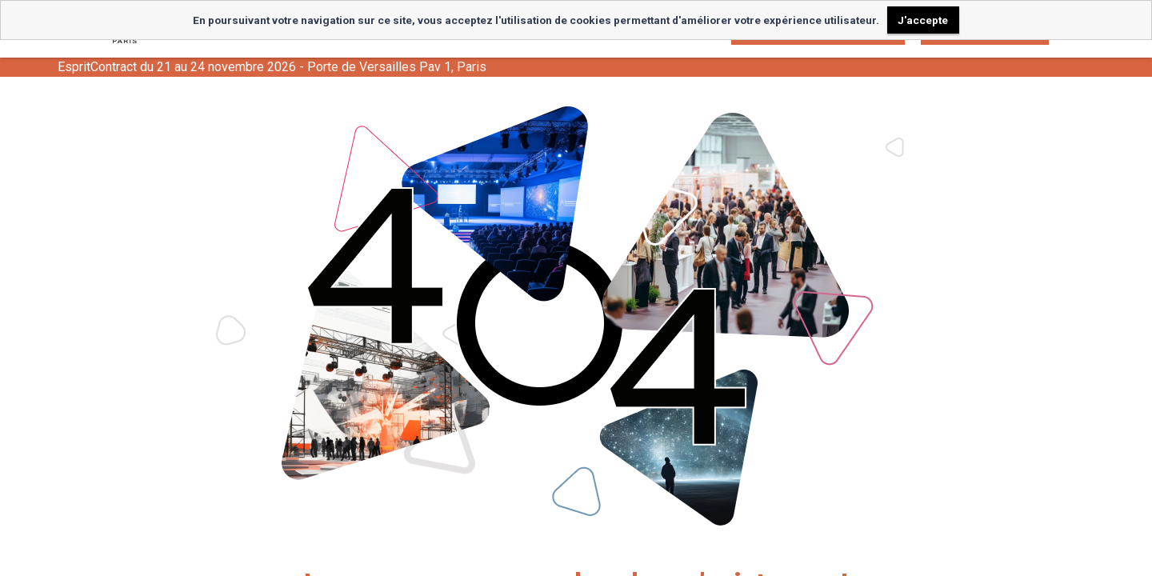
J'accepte (923, 20)
